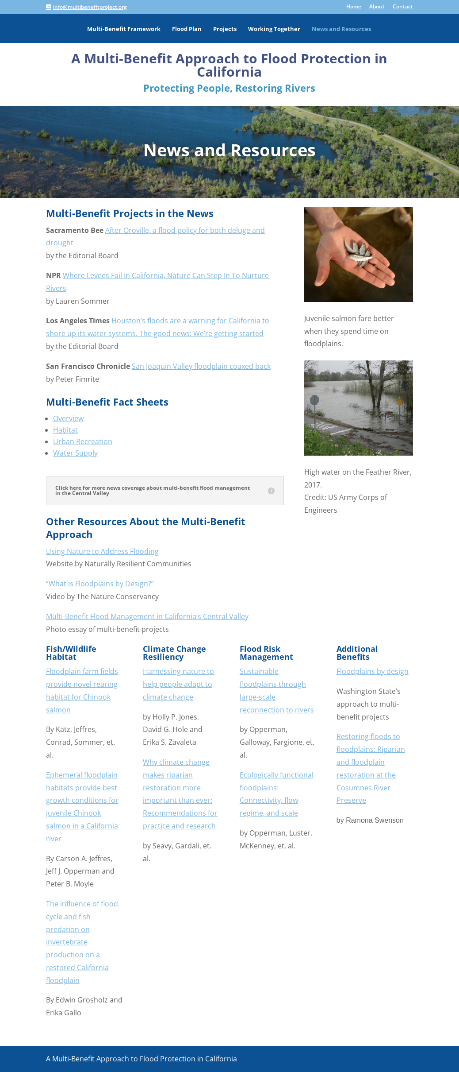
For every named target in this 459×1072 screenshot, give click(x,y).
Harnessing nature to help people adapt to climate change (178, 684)
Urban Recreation (82, 441)
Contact (403, 7)
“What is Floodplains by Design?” (100, 583)
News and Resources (341, 29)
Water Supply (75, 453)
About (377, 7)
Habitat (65, 430)
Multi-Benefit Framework (124, 29)
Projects (225, 29)
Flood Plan (187, 29)
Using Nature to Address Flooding (102, 551)
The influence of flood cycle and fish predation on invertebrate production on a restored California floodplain (82, 942)
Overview (68, 418)
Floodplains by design (373, 671)
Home (353, 7)
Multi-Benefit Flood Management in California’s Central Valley (147, 616)
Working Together (274, 29)
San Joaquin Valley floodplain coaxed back (201, 366)
